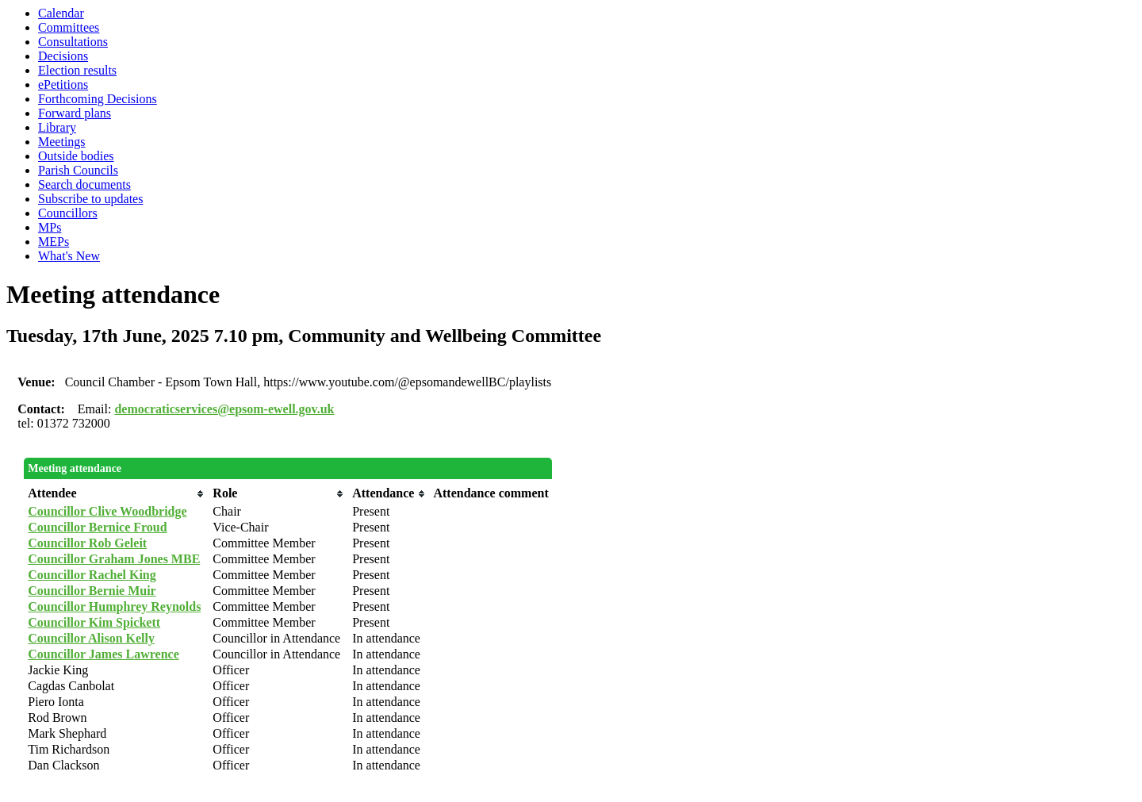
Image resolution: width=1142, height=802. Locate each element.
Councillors (68, 213)
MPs (49, 227)
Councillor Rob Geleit (87, 543)
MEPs (53, 241)
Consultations (73, 41)
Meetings (62, 141)
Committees (68, 27)
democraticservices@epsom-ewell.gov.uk (224, 409)
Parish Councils (78, 170)
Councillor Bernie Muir (91, 590)
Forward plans (74, 113)
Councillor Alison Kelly (91, 638)
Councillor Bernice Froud (97, 527)
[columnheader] (116, 493)
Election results (77, 70)
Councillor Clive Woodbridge (107, 511)
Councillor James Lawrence (103, 654)
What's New (69, 256)
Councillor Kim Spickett (94, 622)
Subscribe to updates (90, 198)
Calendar (61, 13)
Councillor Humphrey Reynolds (114, 606)
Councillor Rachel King (92, 574)
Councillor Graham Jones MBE (114, 559)
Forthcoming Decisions (97, 99)
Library (57, 127)
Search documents (84, 184)
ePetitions (63, 84)
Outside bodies (76, 156)
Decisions (63, 56)
